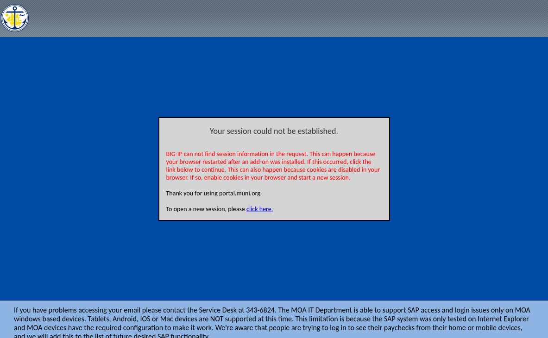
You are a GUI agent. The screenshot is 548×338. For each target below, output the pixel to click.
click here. (259, 209)
